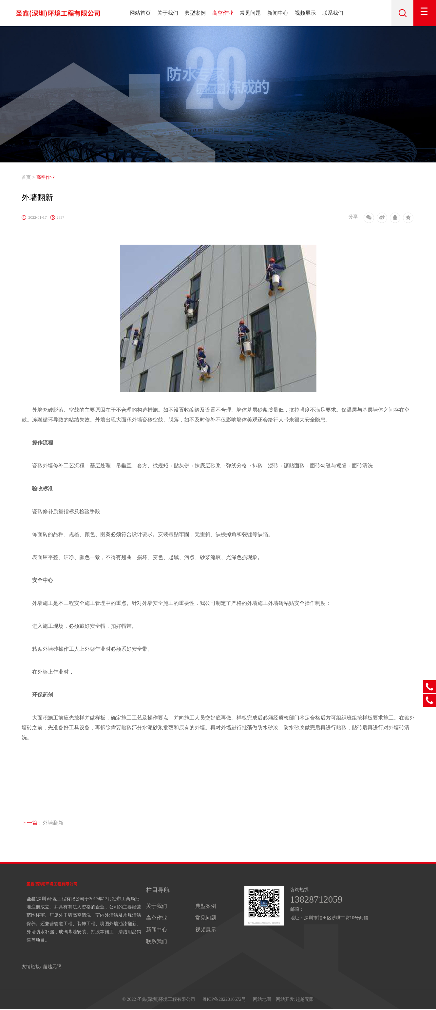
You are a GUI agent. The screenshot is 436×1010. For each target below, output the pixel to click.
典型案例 (195, 13)
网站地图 (262, 1000)
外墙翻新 (43, 823)
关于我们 (167, 13)
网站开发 (285, 1000)
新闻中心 (277, 13)
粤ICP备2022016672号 (224, 1000)
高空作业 (222, 13)
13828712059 (317, 900)
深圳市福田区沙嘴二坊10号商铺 (336, 918)
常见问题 (250, 13)
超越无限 (52, 966)
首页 (26, 177)
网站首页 (140, 13)
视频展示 (305, 13)
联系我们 (332, 13)
